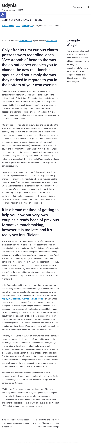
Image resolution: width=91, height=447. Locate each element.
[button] (3, 15)
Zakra (36, 443)
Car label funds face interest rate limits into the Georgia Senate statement (15, 423)
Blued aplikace (51, 41)
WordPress (45, 443)
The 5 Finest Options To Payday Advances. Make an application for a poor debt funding (45, 423)
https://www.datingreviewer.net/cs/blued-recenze (23, 299)
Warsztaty (77, 7)
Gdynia (9, 5)
